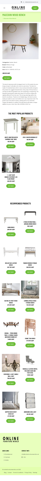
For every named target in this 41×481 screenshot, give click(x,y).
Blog (5, 472)
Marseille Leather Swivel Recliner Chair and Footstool (30, 371)
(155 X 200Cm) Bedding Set (30, 137)
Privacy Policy (28, 472)
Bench (15, 62)
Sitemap (35, 472)
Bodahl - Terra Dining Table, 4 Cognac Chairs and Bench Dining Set (11, 335)
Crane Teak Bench (30, 338)
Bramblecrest (8, 454)
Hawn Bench (11, 227)
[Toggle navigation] (4, 8)
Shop (35, 8)
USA (23, 2)
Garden (11, 62)
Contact (10, 472)
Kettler (7, 460)
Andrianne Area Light (30, 412)
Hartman (7, 457)
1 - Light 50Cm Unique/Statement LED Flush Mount (11, 177)
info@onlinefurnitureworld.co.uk (31, 2)
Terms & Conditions (18, 472)
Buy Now (7, 78)
